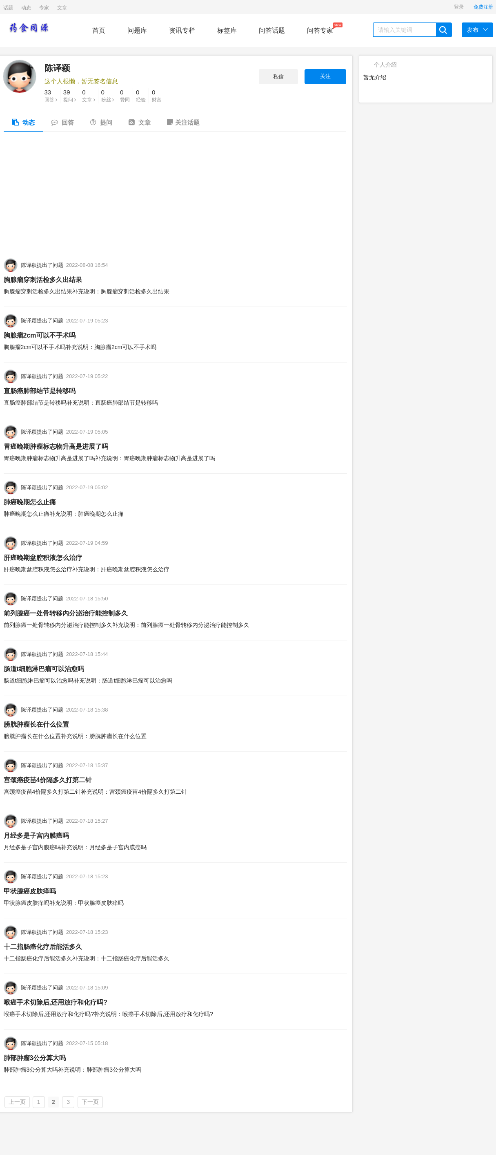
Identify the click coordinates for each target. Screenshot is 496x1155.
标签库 (227, 30)
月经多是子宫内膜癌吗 (36, 835)
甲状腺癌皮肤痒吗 (30, 891)
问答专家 (320, 28)
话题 (8, 8)
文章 (62, 8)
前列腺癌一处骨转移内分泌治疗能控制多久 (66, 613)
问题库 (137, 30)
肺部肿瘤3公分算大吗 (35, 1057)
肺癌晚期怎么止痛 (30, 502)
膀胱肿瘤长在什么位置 (36, 724)
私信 (278, 77)
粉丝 (107, 95)
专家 (44, 8)
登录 (459, 7)
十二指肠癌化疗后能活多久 (43, 946)
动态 (26, 8)
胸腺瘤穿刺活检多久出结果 (43, 279)
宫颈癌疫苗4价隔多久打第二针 (48, 780)
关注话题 (183, 122)
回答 (50, 95)
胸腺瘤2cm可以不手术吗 (40, 335)
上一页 (17, 1102)
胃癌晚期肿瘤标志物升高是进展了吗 (56, 446)
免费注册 (483, 7)
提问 (69, 95)
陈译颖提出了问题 (42, 265)
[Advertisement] (175, 197)
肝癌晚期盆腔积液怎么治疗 (43, 557)
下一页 (90, 1102)
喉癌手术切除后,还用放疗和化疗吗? (55, 1002)
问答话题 (272, 30)
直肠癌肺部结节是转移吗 (40, 390)
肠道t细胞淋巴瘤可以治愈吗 (44, 668)
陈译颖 (57, 68)
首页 (98, 30)
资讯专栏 (182, 30)
